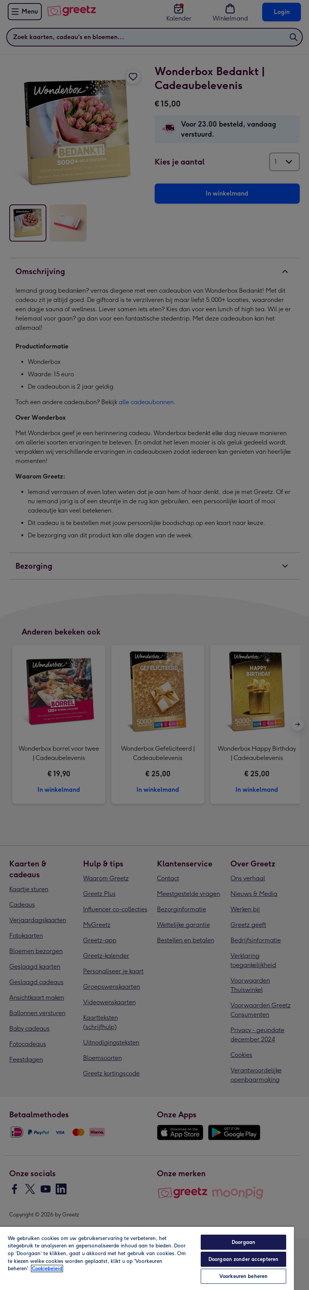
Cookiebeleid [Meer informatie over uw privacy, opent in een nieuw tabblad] (47, 1268)
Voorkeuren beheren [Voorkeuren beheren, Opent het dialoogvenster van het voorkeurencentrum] (243, 1276)
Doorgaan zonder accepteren (243, 1259)
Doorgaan (243, 1242)
